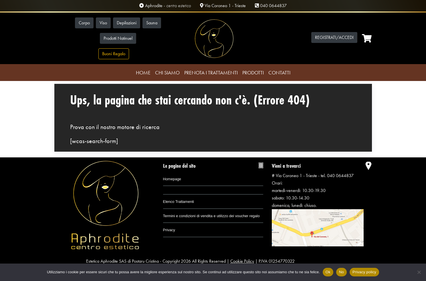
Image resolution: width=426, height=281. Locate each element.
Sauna (151, 23)
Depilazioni (126, 23)
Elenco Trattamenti (178, 201)
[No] (419, 272)
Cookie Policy (242, 261)
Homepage (172, 179)
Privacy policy (364, 272)
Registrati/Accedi (334, 37)
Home (143, 72)
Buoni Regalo (113, 54)
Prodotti (253, 72)
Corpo (84, 23)
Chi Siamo (167, 72)
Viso (103, 23)
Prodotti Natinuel (118, 38)
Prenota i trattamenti (211, 72)
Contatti (279, 72)
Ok (328, 272)
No (341, 272)
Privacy (169, 230)
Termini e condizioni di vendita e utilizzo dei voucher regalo (211, 216)
